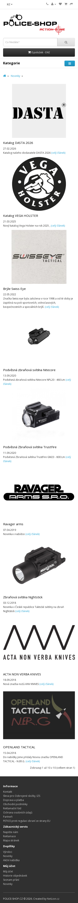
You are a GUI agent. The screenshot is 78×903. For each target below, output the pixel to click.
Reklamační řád (12, 808)
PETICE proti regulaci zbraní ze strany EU (26, 821)
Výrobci (7, 852)
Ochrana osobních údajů (17, 812)
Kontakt (7, 791)
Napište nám (10, 832)
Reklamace (9, 836)
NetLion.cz (53, 899)
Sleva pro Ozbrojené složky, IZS (21, 796)
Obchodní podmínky (15, 804)
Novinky (15, 76)
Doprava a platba (13, 800)
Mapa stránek (11, 840)
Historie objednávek (15, 875)
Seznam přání (11, 880)
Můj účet (8, 871)
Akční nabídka (11, 860)
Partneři (7, 816)
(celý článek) (58, 153)
